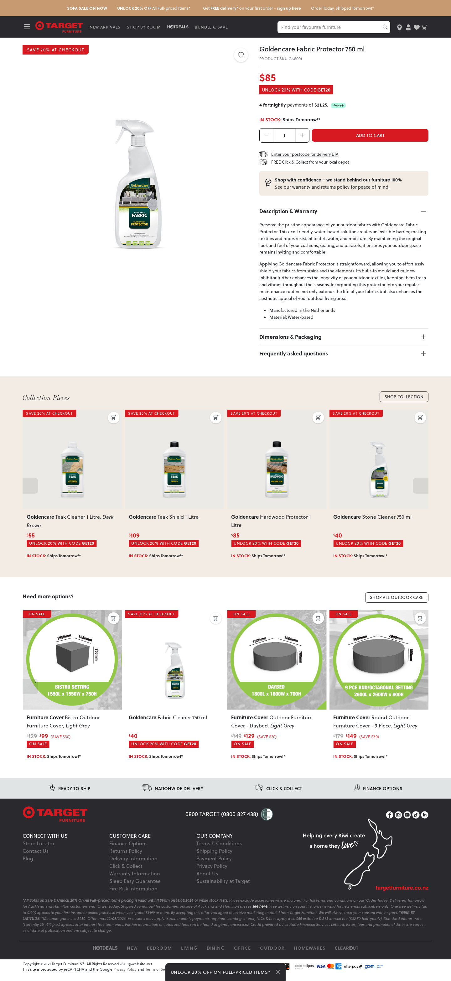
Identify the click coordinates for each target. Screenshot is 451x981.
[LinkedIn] (424, 822)
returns (328, 187)
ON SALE (38, 622)
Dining (216, 955)
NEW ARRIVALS (106, 27)
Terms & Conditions (219, 850)
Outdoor (272, 955)
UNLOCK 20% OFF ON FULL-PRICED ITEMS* (221, 972)
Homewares (310, 955)
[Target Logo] (61, 26)
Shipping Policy (214, 858)
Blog (28, 865)
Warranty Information (134, 880)
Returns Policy (125, 858)
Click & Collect (126, 873)
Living (189, 955)
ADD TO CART (370, 135)
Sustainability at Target (223, 888)
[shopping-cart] (424, 27)
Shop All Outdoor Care (393, 604)
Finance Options (128, 850)
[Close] (278, 971)
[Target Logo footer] (104, 821)
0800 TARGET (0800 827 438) (221, 821)
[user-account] (407, 27)
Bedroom (159, 955)
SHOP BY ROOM (145, 27)
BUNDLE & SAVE (212, 27)
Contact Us (36, 858)
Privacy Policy (211, 873)
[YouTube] (407, 822)
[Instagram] (398, 822)
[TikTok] (416, 822)
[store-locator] (399, 27)
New (132, 955)
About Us (207, 880)
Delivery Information (133, 865)
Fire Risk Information (133, 895)
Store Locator (38, 850)
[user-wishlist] (416, 27)
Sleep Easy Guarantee (135, 888)
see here (259, 913)
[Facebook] (389, 822)
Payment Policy (214, 865)
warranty (301, 187)
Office (242, 955)
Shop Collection (402, 402)
